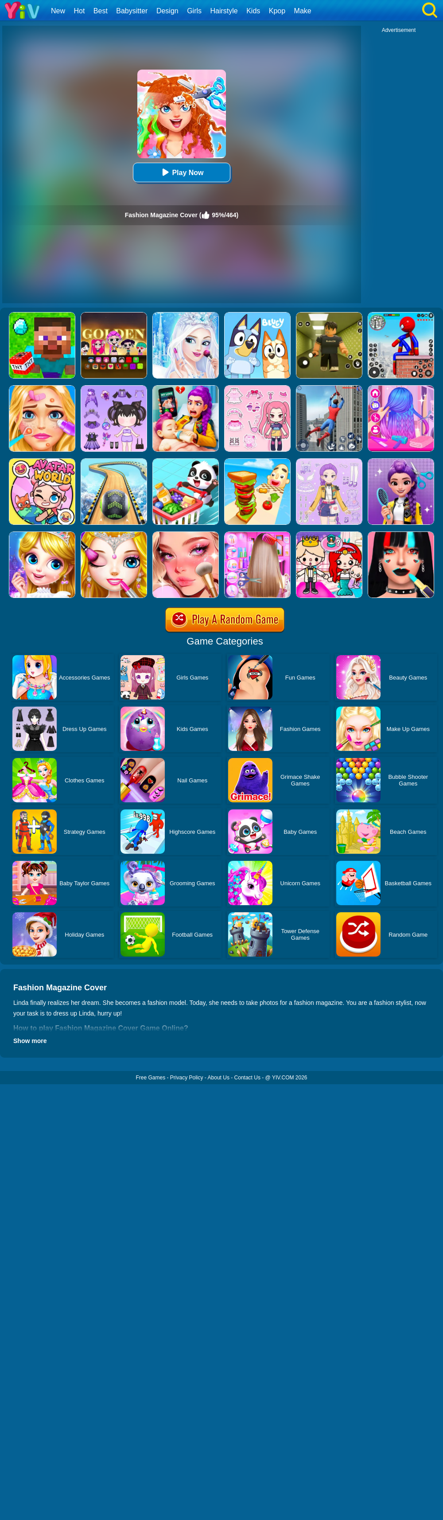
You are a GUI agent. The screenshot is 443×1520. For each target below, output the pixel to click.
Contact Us (247, 1078)
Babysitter (132, 11)
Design (167, 11)
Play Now (181, 172)
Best (100, 11)
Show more (30, 1040)
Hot (79, 11)
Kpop (277, 11)
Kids (253, 11)
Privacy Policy (186, 1078)
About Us (218, 1078)
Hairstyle (224, 11)
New (58, 11)
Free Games (150, 1078)
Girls (194, 11)
